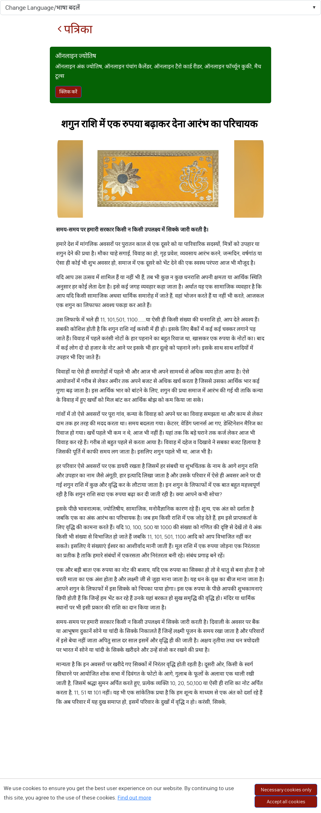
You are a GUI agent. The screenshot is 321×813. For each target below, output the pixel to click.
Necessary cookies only (286, 790)
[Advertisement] (160, 766)
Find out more (134, 797)
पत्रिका (74, 29)
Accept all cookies (286, 802)
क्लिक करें (68, 92)
